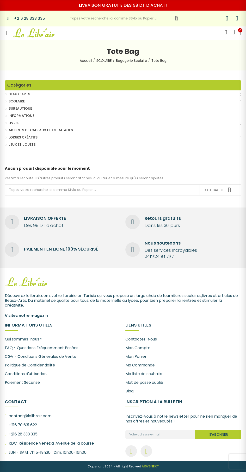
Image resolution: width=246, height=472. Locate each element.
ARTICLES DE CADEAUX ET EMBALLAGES (41, 130)
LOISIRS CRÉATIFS (23, 137)
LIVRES (14, 122)
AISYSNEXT (150, 466)
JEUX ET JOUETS (22, 144)
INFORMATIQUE (21, 115)
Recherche (233, 189)
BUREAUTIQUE (20, 108)
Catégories (19, 85)
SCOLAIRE (17, 101)
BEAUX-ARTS (19, 94)
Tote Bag (211, 190)
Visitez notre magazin (26, 315)
